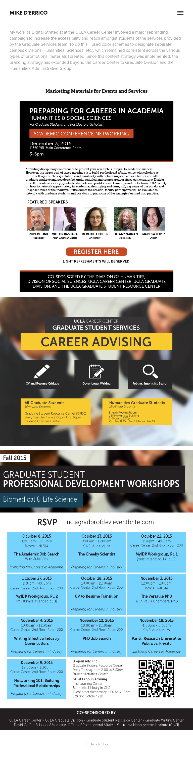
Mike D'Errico (29, 12)
